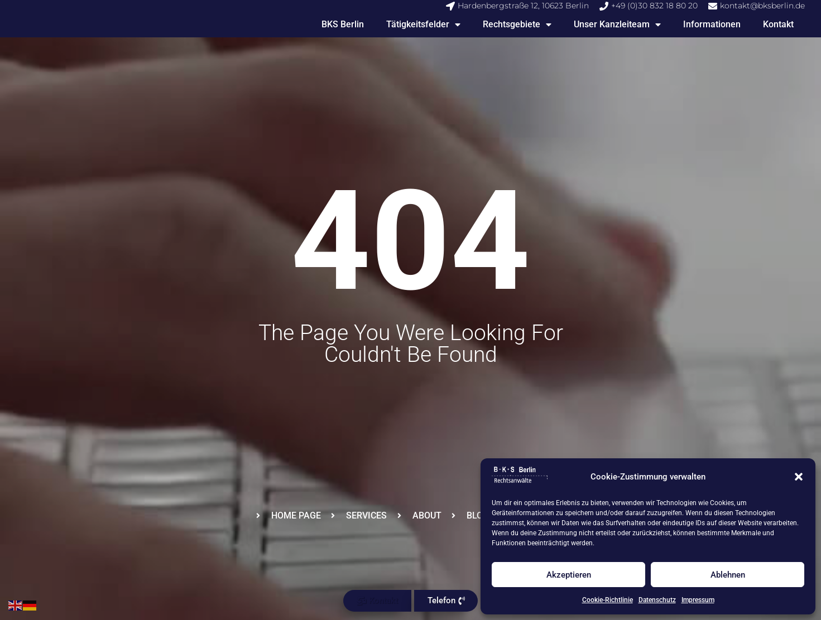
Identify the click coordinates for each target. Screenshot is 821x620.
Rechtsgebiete (517, 24)
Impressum (697, 600)
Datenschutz (657, 600)
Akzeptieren (568, 575)
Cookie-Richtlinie (607, 600)
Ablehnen (727, 575)
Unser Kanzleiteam (617, 24)
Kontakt (778, 24)
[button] (798, 476)
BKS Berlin (342, 24)
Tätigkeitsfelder (423, 24)
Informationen (712, 24)
